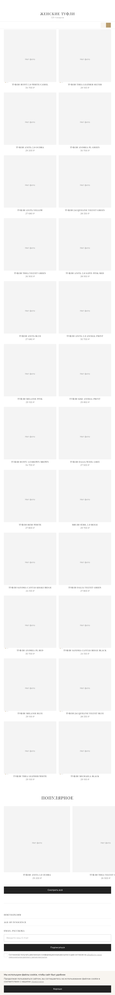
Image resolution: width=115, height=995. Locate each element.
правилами (37, 981)
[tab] (57, 914)
